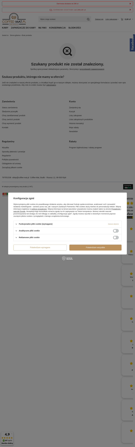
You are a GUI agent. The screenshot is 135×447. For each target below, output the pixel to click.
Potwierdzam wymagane (40, 247)
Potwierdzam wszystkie (95, 247)
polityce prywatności (39, 209)
